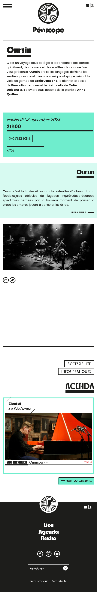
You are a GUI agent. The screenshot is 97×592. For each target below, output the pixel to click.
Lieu (48, 524)
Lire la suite (82, 212)
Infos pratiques (39, 581)
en (92, 5)
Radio (48, 537)
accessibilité (79, 363)
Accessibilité (59, 581)
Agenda (48, 531)
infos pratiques (76, 371)
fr (87, 5)
